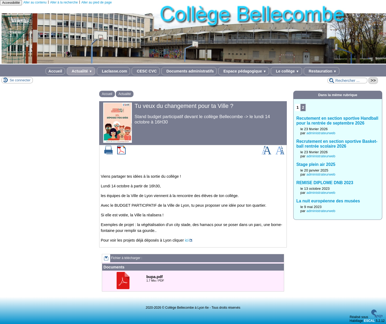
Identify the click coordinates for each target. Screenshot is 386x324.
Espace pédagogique (243, 71)
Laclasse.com (113, 71)
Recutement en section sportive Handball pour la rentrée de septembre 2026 (337, 120)
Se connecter (20, 80)
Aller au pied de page (96, 2)
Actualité (81, 71)
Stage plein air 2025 (315, 164)
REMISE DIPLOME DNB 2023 (324, 182)
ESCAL (369, 321)
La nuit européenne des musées (328, 201)
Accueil (55, 71)
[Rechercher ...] (347, 80)
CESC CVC (146, 71)
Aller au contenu (35, 2)
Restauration (322, 71)
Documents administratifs (189, 71)
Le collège (286, 71)
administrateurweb (320, 133)
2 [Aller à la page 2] (303, 107)
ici (187, 240)
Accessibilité (11, 3)
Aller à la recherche (64, 2)
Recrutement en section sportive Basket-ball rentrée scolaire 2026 (336, 143)
